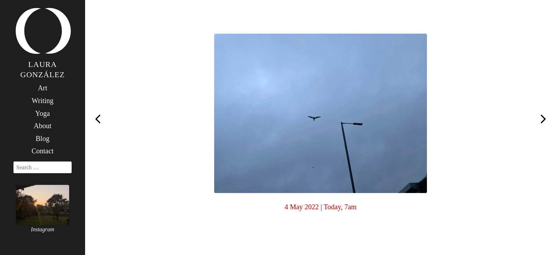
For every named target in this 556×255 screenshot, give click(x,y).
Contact (43, 151)
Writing (42, 100)
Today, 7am (340, 207)
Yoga (42, 113)
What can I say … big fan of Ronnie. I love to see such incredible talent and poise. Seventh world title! (98, 118)
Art (43, 88)
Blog (43, 138)
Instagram (42, 229)
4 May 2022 (301, 207)
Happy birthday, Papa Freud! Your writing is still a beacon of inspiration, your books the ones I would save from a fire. (543, 119)
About (42, 126)
